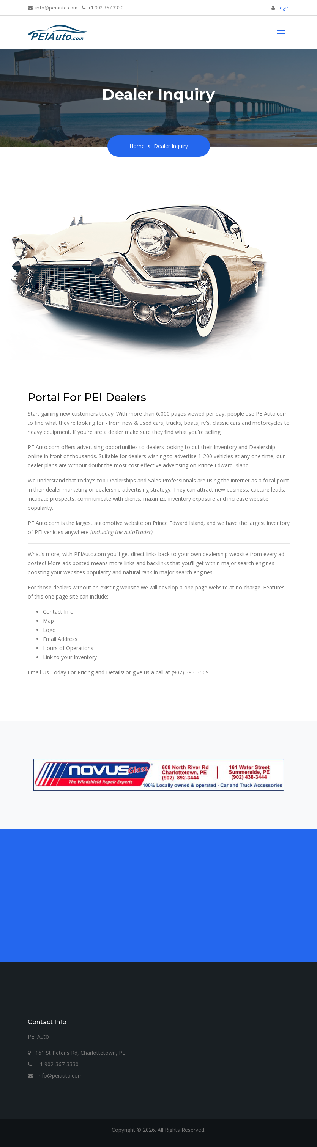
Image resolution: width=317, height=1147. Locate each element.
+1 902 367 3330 (102, 7)
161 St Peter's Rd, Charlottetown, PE (76, 1052)
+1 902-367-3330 (53, 1064)
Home (137, 145)
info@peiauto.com (52, 7)
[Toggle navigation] (281, 32)
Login (284, 7)
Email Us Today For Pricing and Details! (76, 672)
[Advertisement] (159, 891)
